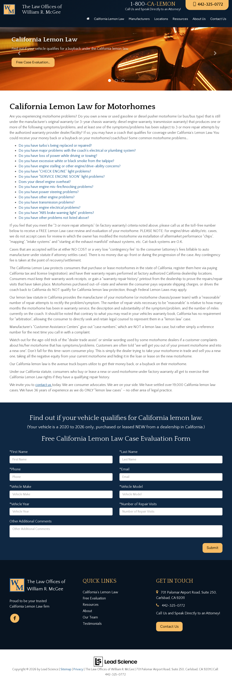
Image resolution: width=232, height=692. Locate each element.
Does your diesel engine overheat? (45, 182)
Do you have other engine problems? (47, 197)
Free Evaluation (94, 598)
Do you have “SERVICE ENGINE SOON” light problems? (62, 177)
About (87, 611)
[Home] (88, 19)
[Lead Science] (115, 661)
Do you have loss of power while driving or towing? (58, 156)
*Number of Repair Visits (138, 504)
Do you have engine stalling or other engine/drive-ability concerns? (70, 166)
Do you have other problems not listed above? (54, 218)
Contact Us (169, 626)
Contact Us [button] (218, 19)
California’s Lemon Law (100, 592)
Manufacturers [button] (139, 19)
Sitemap (65, 669)
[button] (17, 54)
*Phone (15, 469)
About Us (199, 19)
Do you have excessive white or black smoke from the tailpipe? (66, 161)
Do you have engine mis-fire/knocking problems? (56, 187)
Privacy (78, 669)
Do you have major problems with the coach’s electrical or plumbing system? (77, 150)
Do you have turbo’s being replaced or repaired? (55, 146)
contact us (43, 385)
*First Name (19, 452)
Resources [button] (180, 19)
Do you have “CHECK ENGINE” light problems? (55, 171)
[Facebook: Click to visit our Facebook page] (14, 618)
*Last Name (128, 452)
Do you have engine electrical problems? (49, 208)
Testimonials (92, 624)
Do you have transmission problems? (47, 202)
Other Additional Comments (31, 521)
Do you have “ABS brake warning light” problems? (56, 213)
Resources (91, 605)
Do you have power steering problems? (49, 192)
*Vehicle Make (20, 487)
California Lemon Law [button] (109, 19)
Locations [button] (161, 19)
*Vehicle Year (19, 504)
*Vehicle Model (131, 487)
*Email (124, 469)
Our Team (90, 617)
